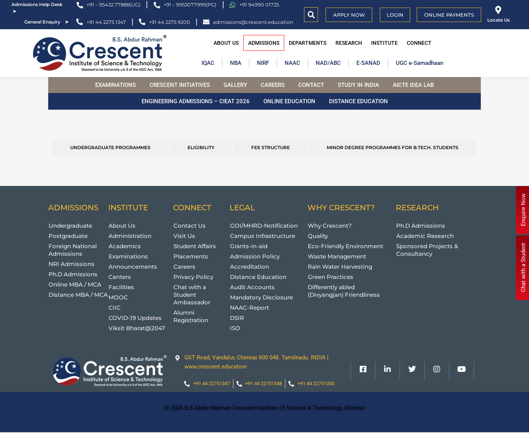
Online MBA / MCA (75, 284)
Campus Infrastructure (262, 235)
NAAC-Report (249, 307)
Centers (120, 276)
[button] (311, 14)
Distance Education (358, 101)
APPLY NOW (349, 15)
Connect (419, 43)
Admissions (263, 43)
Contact (311, 85)
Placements (190, 256)
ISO (235, 328)
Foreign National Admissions (73, 249)
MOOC (118, 297)
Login (395, 15)
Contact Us (189, 225)
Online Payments (449, 15)
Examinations (115, 85)
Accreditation (249, 266)
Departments (307, 43)
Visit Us (184, 235)
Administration (130, 235)
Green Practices (330, 276)
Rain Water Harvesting (340, 266)
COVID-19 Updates (135, 317)
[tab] (110, 148)
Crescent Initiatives (180, 85)
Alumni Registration (190, 316)
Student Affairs (194, 246)
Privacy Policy (193, 276)
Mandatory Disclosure (261, 297)
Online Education (289, 101)
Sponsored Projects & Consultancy (427, 249)
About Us (226, 43)
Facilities (121, 287)
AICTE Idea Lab (413, 85)
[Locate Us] (498, 10)
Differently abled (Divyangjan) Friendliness (344, 290)
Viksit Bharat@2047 (137, 328)
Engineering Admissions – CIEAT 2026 (196, 101)
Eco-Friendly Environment (345, 246)
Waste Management (337, 256)
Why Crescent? (330, 225)
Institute (384, 43)
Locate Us (498, 20)
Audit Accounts (252, 287)
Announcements (133, 266)
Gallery (235, 85)
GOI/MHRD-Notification (264, 225)
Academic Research (425, 235)
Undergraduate (70, 225)
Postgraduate (68, 235)
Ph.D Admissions (73, 274)
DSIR (237, 317)
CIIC (115, 307)
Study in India (358, 85)
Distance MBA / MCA (78, 294)
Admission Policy (255, 256)
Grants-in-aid (249, 246)
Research (348, 43)
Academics (125, 246)
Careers (273, 85)
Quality (318, 235)
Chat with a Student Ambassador (191, 294)
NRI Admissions (71, 264)
